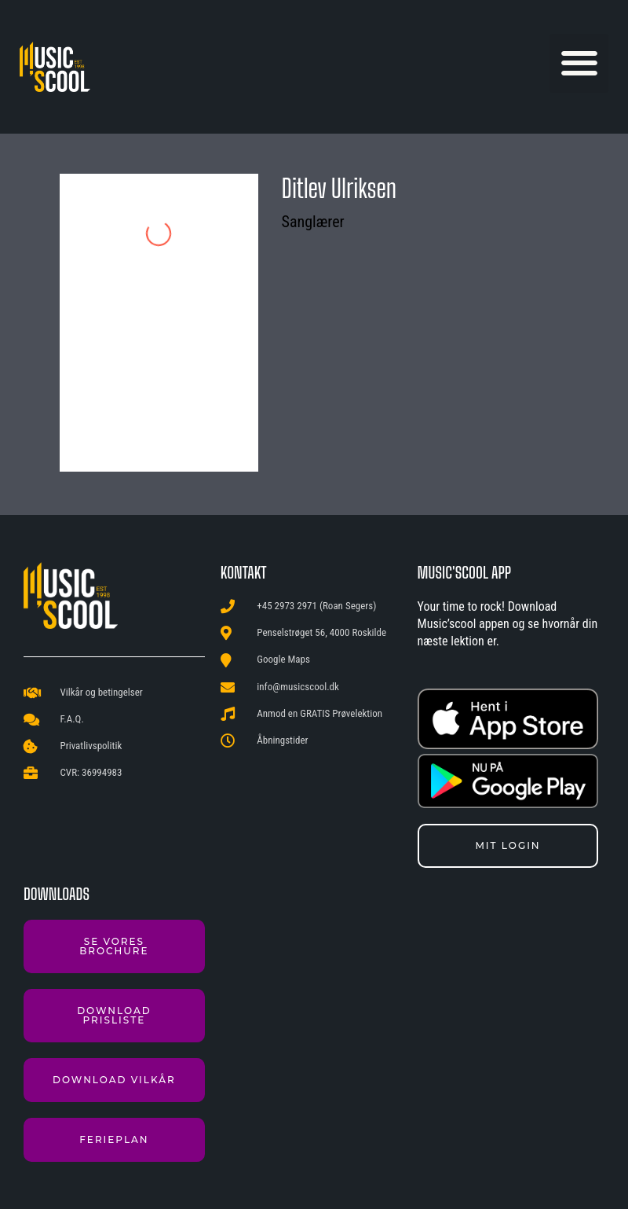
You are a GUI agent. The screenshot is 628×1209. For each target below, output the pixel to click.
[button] (579, 63)
